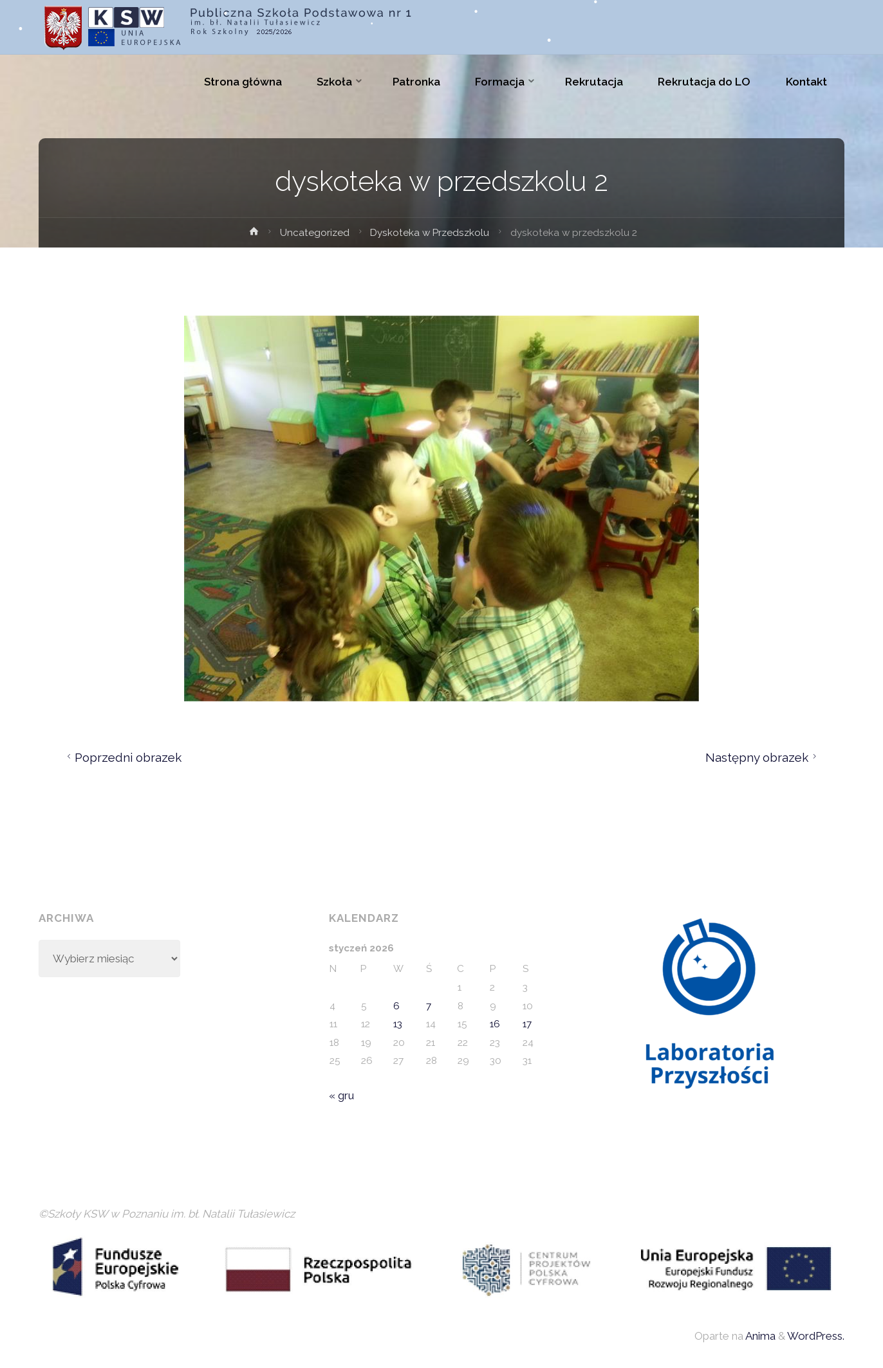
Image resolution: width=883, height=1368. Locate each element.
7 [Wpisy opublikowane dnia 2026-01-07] (428, 1006)
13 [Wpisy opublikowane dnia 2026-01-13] (397, 1024)
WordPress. (815, 1335)
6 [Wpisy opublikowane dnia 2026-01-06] (396, 1006)
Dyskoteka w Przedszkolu (429, 233)
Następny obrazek (763, 757)
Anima (759, 1335)
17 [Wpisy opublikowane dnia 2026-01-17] (527, 1024)
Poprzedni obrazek (122, 757)
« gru (341, 1095)
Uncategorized (314, 233)
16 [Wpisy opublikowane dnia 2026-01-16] (495, 1024)
